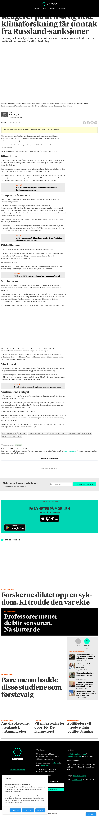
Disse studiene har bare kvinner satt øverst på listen (85, 675)
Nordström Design (79, 776)
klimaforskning (74, 433)
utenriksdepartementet (58, 433)
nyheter (45, 433)
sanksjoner (22, 433)
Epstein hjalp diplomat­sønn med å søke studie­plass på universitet (85, 684)
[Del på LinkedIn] (92, 122)
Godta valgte (28, 810)
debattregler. (45, 765)
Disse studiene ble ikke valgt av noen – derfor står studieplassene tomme (85, 656)
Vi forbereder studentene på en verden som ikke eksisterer (85, 666)
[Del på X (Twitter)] (88, 122)
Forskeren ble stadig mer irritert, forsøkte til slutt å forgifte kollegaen (86, 693)
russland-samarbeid (9, 433)
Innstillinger (91, 814)
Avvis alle (40, 810)
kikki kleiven (86, 433)
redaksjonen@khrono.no (76, 754)
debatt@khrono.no (74, 756)
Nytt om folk (62, 9)
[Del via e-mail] (95, 122)
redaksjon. (55, 763)
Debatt (44, 9)
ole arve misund (34, 433)
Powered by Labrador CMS (49, 813)
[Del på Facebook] (84, 122)
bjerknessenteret (8, 436)
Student (52, 9)
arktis (19, 436)
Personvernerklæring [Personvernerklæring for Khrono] (17, 770)
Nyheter (36, 9)
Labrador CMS (77, 780)
